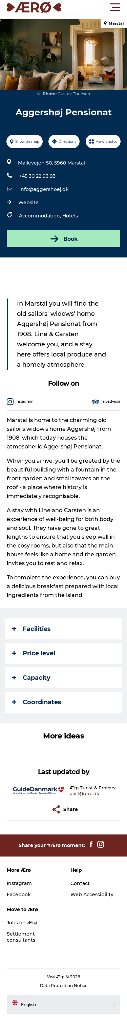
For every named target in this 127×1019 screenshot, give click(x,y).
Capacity (31, 677)
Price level (33, 653)
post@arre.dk (84, 793)
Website (28, 202)
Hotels (70, 216)
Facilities (31, 629)
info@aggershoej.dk (44, 189)
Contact (80, 883)
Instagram (19, 883)
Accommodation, (40, 216)
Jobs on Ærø (22, 923)
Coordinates (36, 702)
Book (63, 238)
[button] (94, 7)
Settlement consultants (21, 937)
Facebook (19, 894)
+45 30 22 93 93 (37, 176)
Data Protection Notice (63, 985)
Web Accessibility (91, 894)
